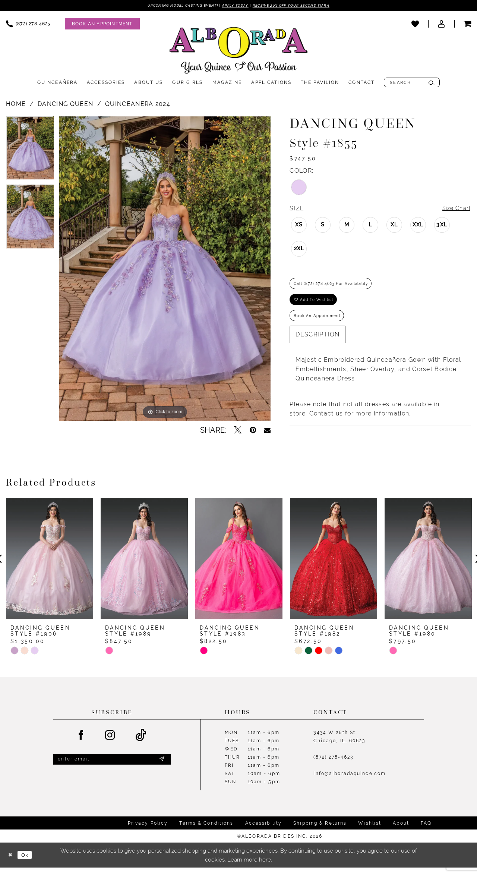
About (401, 831)
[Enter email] (112, 768)
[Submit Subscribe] (161, 768)
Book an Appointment (321, 323)
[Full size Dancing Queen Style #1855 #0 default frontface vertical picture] (165, 269)
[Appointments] (102, 24)
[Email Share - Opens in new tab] (267, 431)
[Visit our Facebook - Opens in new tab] (81, 743)
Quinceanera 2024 (137, 104)
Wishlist (369, 831)
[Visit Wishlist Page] (415, 24)
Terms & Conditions (206, 831)
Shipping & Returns (320, 831)
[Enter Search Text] (412, 83)
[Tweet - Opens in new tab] (238, 430)
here (265, 867)
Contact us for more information (359, 422)
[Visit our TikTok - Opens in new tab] (141, 743)
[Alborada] (238, 52)
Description (317, 343)
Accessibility (263, 831)
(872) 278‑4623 (333, 765)
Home (16, 104)
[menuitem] (99, 24)
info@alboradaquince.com (349, 781)
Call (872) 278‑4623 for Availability (338, 286)
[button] (441, 24)
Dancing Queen (65, 104)
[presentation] (49, 567)
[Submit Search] (431, 83)
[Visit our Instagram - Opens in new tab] (110, 743)
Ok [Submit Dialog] (28, 862)
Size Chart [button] (455, 209)
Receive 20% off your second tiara (303, 5)
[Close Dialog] (11, 862)
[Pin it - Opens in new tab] (252, 431)
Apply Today (234, 5)
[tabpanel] (30, 151)
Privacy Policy (148, 831)
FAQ (426, 831)
